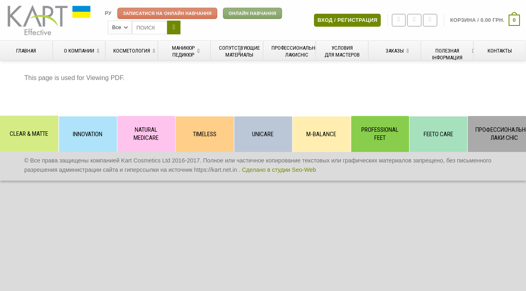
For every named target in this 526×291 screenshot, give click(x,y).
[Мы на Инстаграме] (414, 20)
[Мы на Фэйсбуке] (399, 20)
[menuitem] (108, 13)
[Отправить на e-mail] (430, 20)
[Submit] (173, 27)
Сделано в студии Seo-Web (279, 170)
